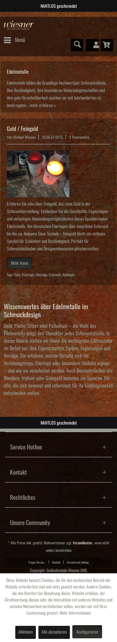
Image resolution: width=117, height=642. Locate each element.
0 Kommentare (79, 137)
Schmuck (55, 275)
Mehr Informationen (75, 613)
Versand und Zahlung (78, 562)
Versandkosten (82, 543)
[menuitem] (14, 40)
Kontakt (56, 562)
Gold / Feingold (22, 129)
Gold (17, 275)
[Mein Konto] (92, 45)
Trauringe (28, 275)
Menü (14, 39)
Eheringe (41, 275)
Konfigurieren (87, 632)
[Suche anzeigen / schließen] (77, 45)
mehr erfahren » (43, 105)
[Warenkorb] (107, 45)
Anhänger (68, 275)
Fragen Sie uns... (37, 562)
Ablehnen (25, 632)
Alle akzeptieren (54, 632)
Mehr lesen (19, 263)
